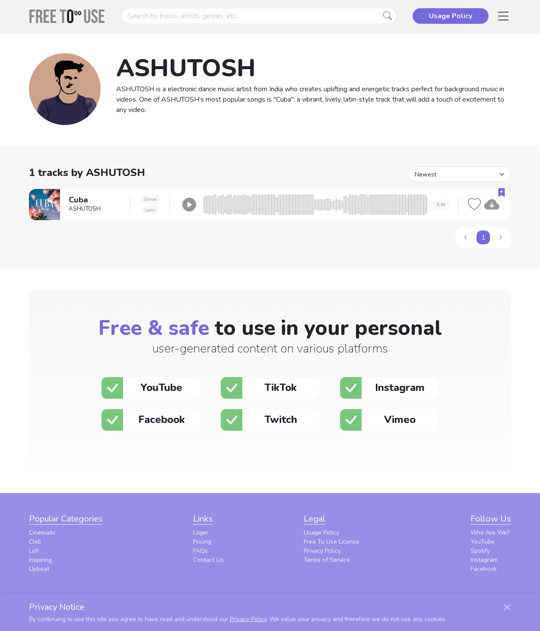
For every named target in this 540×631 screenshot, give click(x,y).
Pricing (202, 542)
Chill (35, 542)
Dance (150, 199)
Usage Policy (321, 533)
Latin (150, 210)
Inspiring (40, 560)
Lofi (34, 551)
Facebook (483, 569)
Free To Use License (331, 542)
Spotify (480, 551)
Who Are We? (489, 533)
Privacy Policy (322, 551)
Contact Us (208, 560)
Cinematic (42, 533)
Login (200, 533)
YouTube (482, 542)
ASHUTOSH (85, 209)
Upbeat (39, 569)
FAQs (200, 551)
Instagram (484, 560)
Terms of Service (327, 560)
